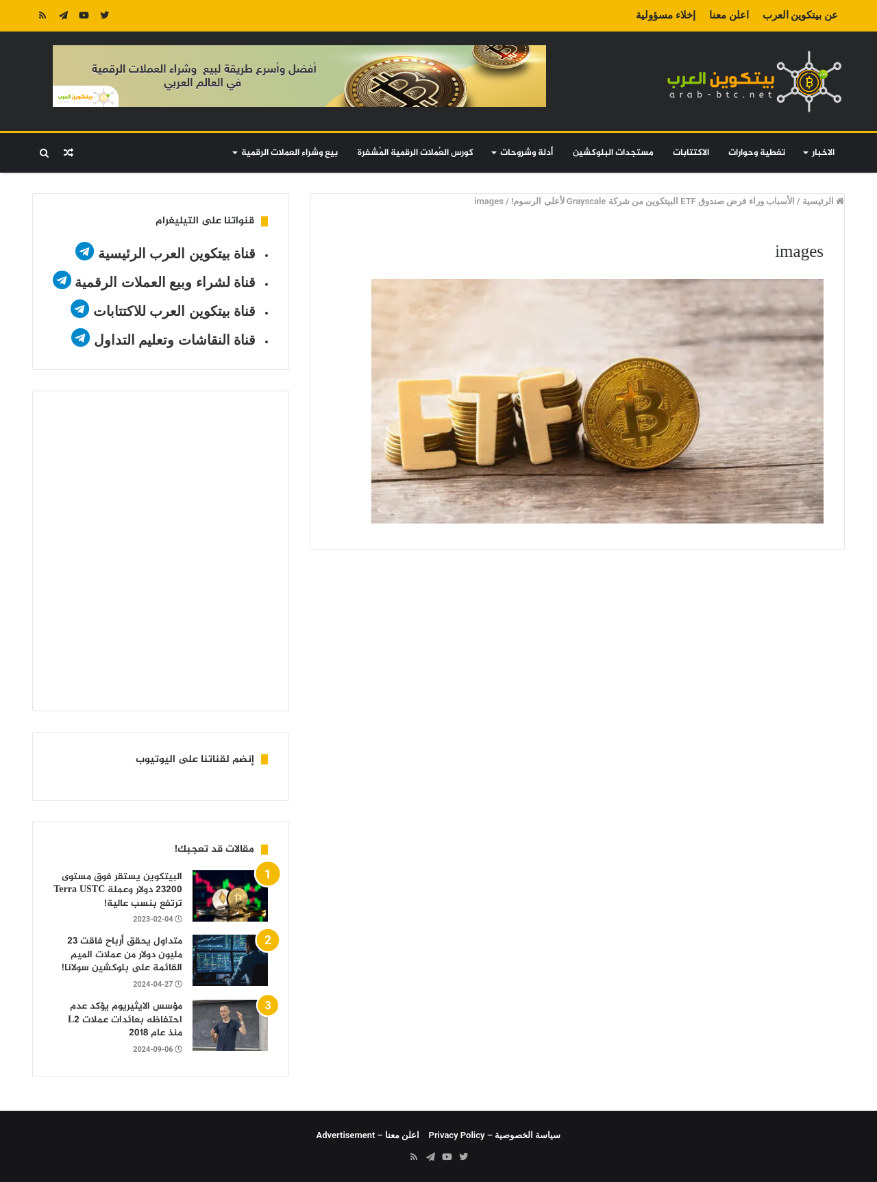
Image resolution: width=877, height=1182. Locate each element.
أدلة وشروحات (526, 152)
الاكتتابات (691, 152)
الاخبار (823, 152)
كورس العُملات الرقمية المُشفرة (415, 152)
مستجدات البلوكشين (613, 152)
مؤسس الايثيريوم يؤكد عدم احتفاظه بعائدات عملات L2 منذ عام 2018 (125, 1019)
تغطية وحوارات (756, 152)
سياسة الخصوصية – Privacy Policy (495, 1135)
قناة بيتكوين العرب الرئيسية (177, 253)
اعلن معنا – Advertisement (368, 1135)
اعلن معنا (729, 15)
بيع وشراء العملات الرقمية (289, 152)
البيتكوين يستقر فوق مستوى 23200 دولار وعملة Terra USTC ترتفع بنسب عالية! (117, 890)
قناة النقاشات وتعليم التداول (175, 339)
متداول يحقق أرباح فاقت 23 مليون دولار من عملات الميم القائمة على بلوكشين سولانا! (122, 954)
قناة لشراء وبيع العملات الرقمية (165, 282)
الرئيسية (823, 201)
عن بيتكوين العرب (800, 15)
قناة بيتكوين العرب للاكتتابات (172, 311)
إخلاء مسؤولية (665, 15)
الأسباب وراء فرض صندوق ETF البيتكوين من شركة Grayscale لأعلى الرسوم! (653, 201)
